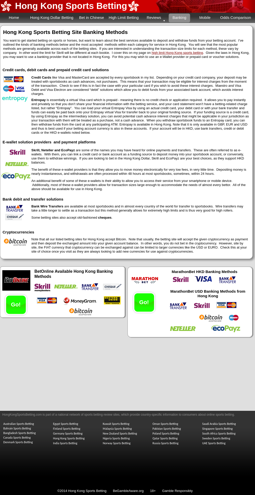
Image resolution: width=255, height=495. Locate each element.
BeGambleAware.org (129, 491)
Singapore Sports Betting (217, 428)
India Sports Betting (65, 443)
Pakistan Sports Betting (166, 428)
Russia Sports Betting (165, 443)
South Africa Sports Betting (219, 433)
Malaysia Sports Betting (117, 428)
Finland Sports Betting (66, 428)
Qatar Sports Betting (165, 438)
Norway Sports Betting (117, 443)
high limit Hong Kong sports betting (177, 53)
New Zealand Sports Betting (120, 433)
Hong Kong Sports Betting (71, 6)
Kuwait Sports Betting (116, 424)
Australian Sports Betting (18, 424)
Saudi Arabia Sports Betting (219, 424)
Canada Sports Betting (17, 437)
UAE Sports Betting (213, 443)
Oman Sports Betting (165, 424)
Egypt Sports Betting (65, 424)
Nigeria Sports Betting (116, 438)
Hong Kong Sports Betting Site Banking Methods (65, 32)
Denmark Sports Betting (18, 442)
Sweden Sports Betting (216, 438)
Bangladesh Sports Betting (19, 433)
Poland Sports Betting (165, 433)
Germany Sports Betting (68, 433)
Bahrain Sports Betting (17, 428)
